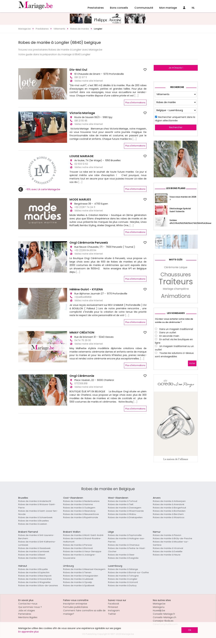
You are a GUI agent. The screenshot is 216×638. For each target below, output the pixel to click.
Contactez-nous (27, 603)
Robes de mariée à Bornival (78, 548)
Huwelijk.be (159, 610)
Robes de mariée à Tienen (77, 572)
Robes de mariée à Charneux (123, 544)
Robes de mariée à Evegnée (123, 558)
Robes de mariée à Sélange (123, 569)
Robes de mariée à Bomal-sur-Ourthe (128, 572)
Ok (189, 630)
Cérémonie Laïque (175, 267)
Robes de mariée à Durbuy (122, 585)
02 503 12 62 (81, 163)
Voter (192, 363)
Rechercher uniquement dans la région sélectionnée (175, 118)
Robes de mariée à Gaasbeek (34, 548)
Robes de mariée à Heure (166, 554)
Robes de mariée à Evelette (167, 551)
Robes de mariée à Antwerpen (169, 501)
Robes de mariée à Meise (32, 558)
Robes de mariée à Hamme (78, 504)
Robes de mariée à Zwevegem (124, 507)
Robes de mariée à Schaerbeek (35, 517)
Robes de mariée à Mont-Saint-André (83, 535)
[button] (21, 83)
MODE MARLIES (80, 199)
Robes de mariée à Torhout (122, 501)
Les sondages (176, 313)
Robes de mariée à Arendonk (168, 504)
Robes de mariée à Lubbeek (78, 579)
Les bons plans (175, 188)
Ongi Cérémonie (81, 375)
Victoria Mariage (82, 113)
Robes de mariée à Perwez (77, 544)
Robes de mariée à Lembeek (33, 551)
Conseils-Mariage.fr (164, 614)
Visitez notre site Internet (88, 80)
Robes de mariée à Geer (121, 554)
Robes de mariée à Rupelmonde (80, 517)
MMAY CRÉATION (81, 332)
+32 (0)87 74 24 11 (84, 207)
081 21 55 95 (80, 120)
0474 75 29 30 (82, 340)
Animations (176, 296)
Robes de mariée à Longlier (122, 579)
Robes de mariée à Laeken (32, 523)
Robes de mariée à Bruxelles (33, 520)
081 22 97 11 (80, 77)
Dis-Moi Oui (78, 69)
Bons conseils (119, 8)
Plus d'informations (135, 102)
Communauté (143, 8)
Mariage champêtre (176, 289)
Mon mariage (168, 8)
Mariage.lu (158, 607)
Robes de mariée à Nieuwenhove (81, 514)
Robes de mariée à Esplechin (33, 572)
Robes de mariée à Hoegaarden (80, 575)
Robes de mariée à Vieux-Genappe (82, 551)
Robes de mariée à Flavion (167, 535)
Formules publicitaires (75, 607)
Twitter (112, 614)
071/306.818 (80, 383)
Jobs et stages (26, 610)
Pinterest (113, 607)
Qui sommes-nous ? (30, 607)
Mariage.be (159, 603)
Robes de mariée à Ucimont (123, 582)
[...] (136, 95)
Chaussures (176, 274)
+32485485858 (83, 297)
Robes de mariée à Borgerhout (169, 507)
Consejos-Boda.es (163, 620)
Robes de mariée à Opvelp (77, 582)
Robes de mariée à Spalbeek (78, 585)
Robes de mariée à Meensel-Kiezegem (84, 569)
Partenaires (24, 614)
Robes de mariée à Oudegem (79, 507)
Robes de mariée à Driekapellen (125, 517)
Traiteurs (176, 281)
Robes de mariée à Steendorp (79, 510)
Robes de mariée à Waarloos (168, 517)
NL (193, 8)
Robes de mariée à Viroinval (168, 548)
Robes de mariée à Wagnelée (34, 582)
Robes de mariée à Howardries (35, 579)
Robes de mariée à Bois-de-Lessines (38, 585)
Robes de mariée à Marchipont (34, 575)
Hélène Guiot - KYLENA (86, 289)
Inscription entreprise (75, 603)
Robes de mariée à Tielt (120, 504)
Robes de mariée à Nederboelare (81, 501)
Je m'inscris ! (176, 67)
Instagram (114, 610)
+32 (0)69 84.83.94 (85, 250)
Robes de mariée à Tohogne (123, 575)
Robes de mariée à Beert (31, 554)
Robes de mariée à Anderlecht (34, 501)
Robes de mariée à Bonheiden (169, 510)
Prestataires (96, 8)
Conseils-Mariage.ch (164, 617)
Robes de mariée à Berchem (168, 514)
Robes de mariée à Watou (122, 514)
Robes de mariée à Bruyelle (33, 569)
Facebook (113, 603)
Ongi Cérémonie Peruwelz (88, 242)
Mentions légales (27, 617)
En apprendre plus (28, 631)
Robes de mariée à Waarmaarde (126, 510)
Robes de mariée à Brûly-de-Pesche (172, 538)
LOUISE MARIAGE (81, 156)
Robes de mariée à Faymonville (125, 535)
